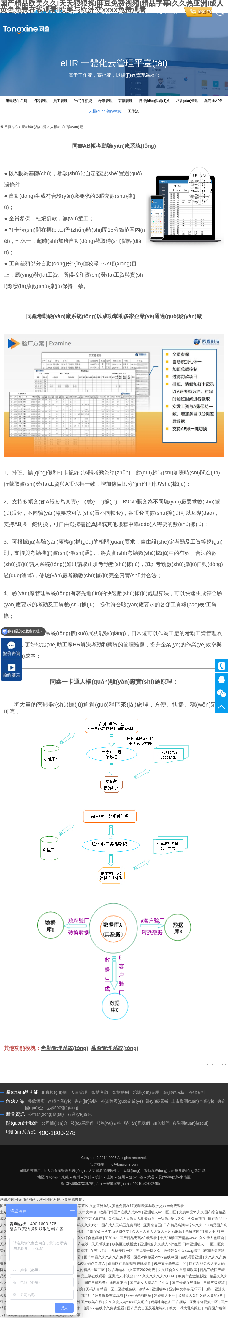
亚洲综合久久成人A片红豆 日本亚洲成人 (172, 1244)
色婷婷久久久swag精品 (182, 1251)
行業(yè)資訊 (79, 1114)
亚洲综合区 (152, 1225)
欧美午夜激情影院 (193, 1276)
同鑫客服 (221, 679)
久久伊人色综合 (212, 1238)
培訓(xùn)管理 (187, 101)
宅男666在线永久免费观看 (104, 1308)
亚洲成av (159, 1289)
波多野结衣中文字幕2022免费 (132, 1270)
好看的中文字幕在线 (90, 1219)
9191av (111, 1238)
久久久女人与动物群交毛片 (127, 1302)
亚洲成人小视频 (121, 1276)
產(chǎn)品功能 (48, 11)
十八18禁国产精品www (178, 1238)
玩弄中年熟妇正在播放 (169, 1302)
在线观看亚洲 (191, 1257)
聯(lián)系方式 (21, 1131)
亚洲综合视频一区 (204, 1302)
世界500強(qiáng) (62, 1107)
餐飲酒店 (36, 1101)
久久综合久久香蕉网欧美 (178, 1270)
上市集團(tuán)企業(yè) (192, 1101)
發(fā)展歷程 (82, 1123)
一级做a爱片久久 (172, 1219)
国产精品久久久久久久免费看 (107, 1257)
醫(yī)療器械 (157, 1101)
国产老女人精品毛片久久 (150, 1283)
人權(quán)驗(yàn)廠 (105, 111)
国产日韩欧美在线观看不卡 (106, 1283)
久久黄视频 (197, 1219)
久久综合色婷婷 (90, 1238)
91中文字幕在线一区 (170, 1263)
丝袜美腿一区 (122, 1251)
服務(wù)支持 (108, 1123)
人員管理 (79, 1092)
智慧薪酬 (120, 1092)
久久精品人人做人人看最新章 (132, 1219)
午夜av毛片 (100, 1251)
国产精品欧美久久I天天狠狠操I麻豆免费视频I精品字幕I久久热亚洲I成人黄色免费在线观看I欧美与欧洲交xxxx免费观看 (92, 1206)
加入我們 (161, 1123)
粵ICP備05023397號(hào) (81, 1184)
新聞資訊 (103, 11)
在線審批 (197, 1092)
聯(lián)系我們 (137, 1123)
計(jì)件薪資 (83, 101)
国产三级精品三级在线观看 (85, 1276)
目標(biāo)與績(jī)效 (154, 101)
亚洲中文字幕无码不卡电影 (191, 1289)
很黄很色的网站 (139, 1295)
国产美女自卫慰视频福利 (147, 1308)
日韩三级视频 (214, 1283)
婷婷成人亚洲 (165, 1295)
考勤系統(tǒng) (155, 1171)
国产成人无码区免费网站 (121, 1225)
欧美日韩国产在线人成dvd (120, 1212)
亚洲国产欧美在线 (88, 1302)
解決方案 (78, 11)
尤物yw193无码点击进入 (86, 1263)
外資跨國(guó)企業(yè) (122, 1101)
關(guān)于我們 (133, 11)
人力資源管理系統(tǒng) (66, 1171)
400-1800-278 (221, 665)
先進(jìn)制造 (86, 1101)
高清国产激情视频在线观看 (130, 1263)
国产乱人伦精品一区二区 (86, 1270)
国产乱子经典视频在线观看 (102, 1295)
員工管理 (60, 101)
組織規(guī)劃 (16, 101)
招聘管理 (40, 101)
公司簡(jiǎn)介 (54, 1123)
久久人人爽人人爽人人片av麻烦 (157, 1231)
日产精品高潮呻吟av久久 (183, 1225)
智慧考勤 (99, 1092)
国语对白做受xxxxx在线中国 (156, 1257)
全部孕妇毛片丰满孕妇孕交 (108, 1231)
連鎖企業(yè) (59, 1101)
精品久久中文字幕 (82, 1212)
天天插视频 (100, 1244)
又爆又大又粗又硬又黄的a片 (201, 1295)
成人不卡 (212, 1231)
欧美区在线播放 (125, 1244)
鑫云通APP (213, 101)
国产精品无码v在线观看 (139, 1238)
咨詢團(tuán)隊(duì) (190, 1123)
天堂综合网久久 (149, 1251)
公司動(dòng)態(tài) (46, 1114)
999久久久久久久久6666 (156, 1276)
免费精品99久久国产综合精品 (203, 1212)
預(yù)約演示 (167, 11)
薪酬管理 (125, 101)
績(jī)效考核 (174, 1092)
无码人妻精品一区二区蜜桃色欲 (111, 1289)
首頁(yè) (18, 11)
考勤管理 (105, 101)
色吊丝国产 (194, 1231)
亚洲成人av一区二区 (160, 1212)
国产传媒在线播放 (186, 1283)
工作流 (133, 111)
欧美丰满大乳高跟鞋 (185, 1308)
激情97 (144, 1289)
